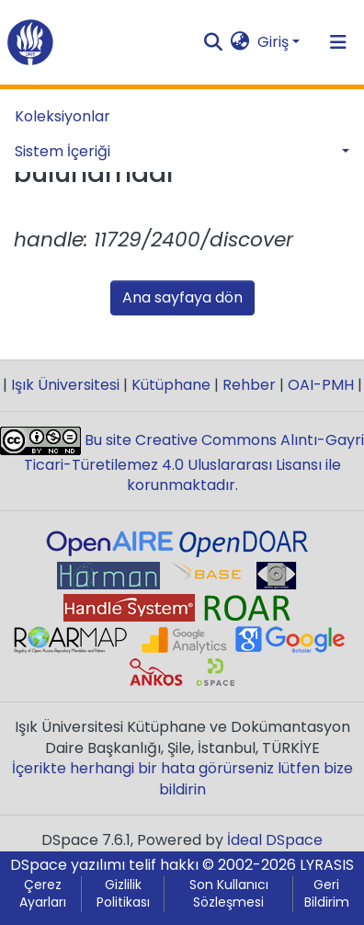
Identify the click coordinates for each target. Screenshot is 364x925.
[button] (240, 42)
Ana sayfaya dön (182, 297)
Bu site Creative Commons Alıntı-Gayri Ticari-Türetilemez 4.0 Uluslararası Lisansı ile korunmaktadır (194, 463)
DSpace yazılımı (67, 864)
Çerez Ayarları (42, 894)
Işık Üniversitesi (65, 384)
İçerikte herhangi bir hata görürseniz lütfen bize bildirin (182, 778)
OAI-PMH (321, 384)
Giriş (273, 41)
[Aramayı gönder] (213, 42)
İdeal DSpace (275, 840)
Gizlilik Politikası (123, 894)
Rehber (249, 384)
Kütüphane (171, 384)
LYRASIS (327, 864)
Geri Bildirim (326, 894)
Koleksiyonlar (62, 116)
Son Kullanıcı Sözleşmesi (228, 894)
